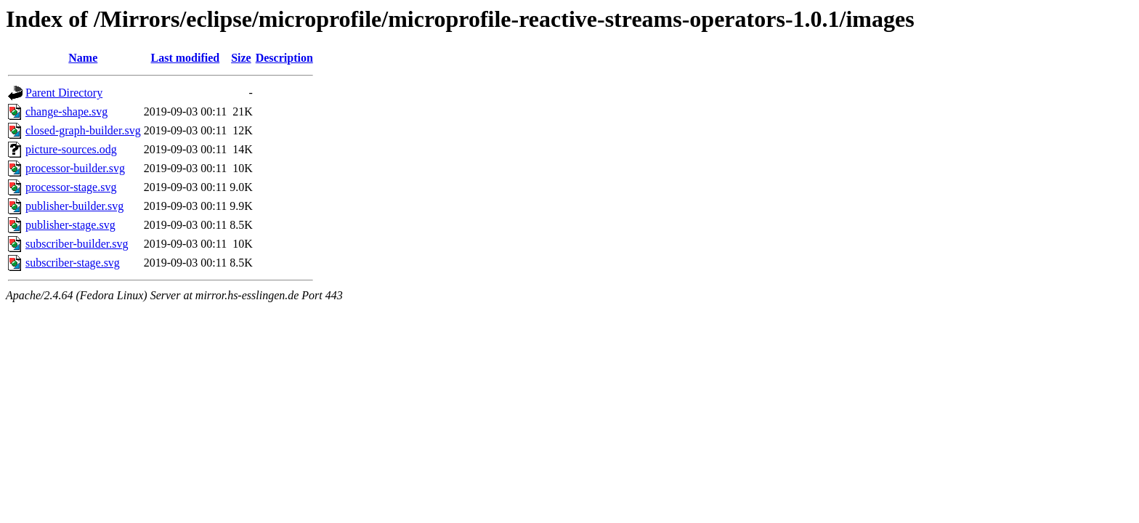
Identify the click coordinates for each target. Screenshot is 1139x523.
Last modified (185, 58)
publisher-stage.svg (70, 225)
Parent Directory (63, 92)
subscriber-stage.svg (72, 262)
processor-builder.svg (75, 168)
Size (241, 58)
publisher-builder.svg (74, 206)
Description (284, 58)
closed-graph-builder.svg (83, 130)
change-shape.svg (66, 111)
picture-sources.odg (71, 149)
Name (82, 58)
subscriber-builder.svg (76, 244)
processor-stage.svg (70, 187)
